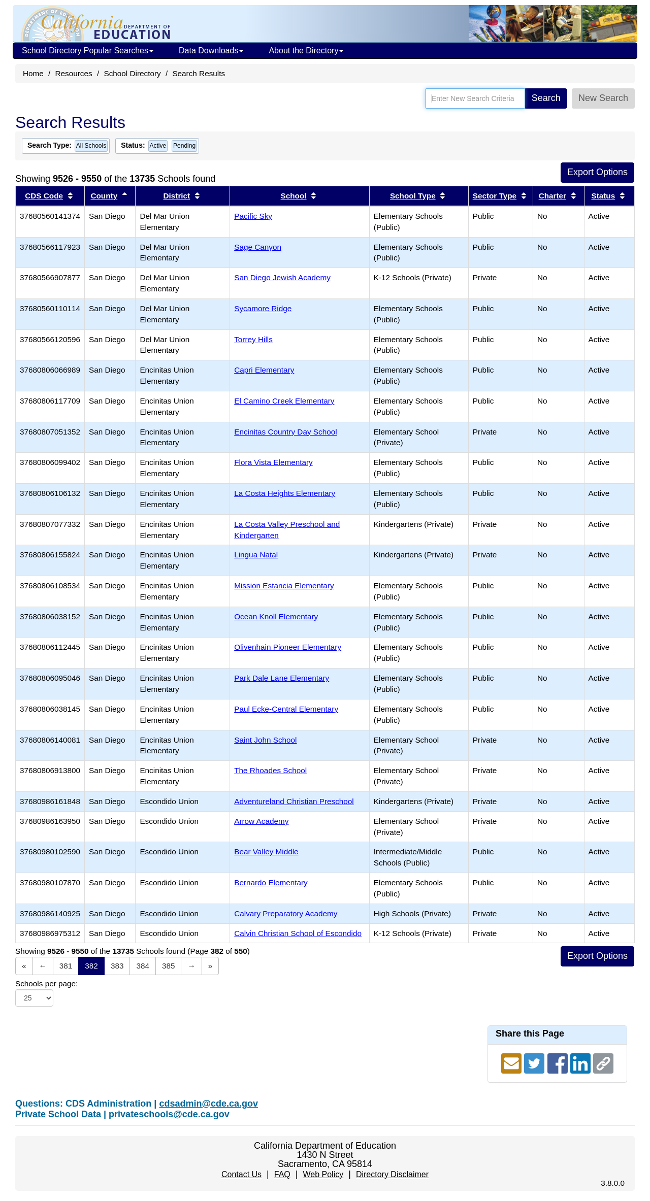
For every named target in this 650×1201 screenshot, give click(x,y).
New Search (603, 98)
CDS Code (44, 195)
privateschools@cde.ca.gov (169, 1114)
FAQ (282, 1174)
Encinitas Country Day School (285, 431)
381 (66, 965)
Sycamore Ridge (262, 308)
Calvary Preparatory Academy (285, 913)
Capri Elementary (264, 369)
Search (546, 98)
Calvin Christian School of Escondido (298, 933)
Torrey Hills (253, 339)
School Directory (132, 73)
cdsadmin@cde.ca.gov (208, 1103)
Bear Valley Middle (266, 851)
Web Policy (323, 1174)
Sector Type (494, 195)
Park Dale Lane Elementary (281, 678)
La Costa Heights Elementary (284, 493)
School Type (413, 195)
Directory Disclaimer (392, 1174)
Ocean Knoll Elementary (276, 616)
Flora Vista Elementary (273, 462)
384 (142, 965)
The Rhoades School (270, 770)
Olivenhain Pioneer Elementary (287, 647)
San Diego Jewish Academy (282, 277)
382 (91, 965)
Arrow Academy (261, 821)
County (103, 195)
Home (33, 73)
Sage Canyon (257, 247)
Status (603, 195)
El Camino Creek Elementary (284, 400)
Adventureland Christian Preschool (294, 801)
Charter (552, 195)
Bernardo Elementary (271, 882)
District (177, 195)
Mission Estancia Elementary (284, 585)
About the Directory (306, 50)
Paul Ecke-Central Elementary (286, 709)
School (294, 195)
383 (117, 965)
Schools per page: (46, 983)
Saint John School (265, 740)
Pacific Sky (253, 216)
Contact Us (241, 1174)
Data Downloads (211, 50)
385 (168, 965)
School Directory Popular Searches (87, 50)
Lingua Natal (256, 554)
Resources (73, 73)
